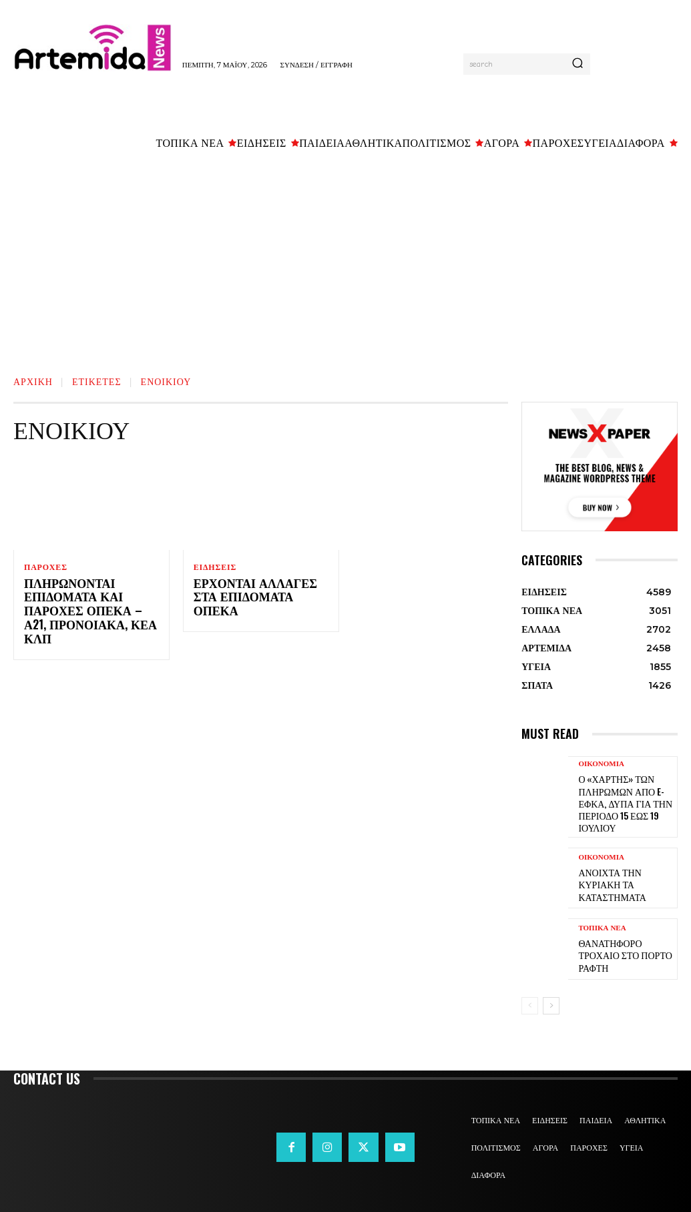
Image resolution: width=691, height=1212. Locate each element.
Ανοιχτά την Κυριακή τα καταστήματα (624, 876)
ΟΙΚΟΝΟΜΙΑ (601, 764)
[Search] (577, 64)
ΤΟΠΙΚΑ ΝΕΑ (602, 927)
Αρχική (33, 381)
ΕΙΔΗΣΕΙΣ (215, 567)
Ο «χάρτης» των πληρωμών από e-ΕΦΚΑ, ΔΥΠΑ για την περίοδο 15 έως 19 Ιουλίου (619, 798)
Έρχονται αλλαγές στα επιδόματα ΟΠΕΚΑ (260, 592)
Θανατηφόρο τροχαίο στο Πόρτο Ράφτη (624, 947)
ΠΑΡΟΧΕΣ (45, 567)
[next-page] (551, 997)
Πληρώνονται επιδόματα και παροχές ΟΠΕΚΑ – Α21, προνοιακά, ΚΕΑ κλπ (88, 605)
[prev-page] (529, 997)
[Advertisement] (345, 259)
